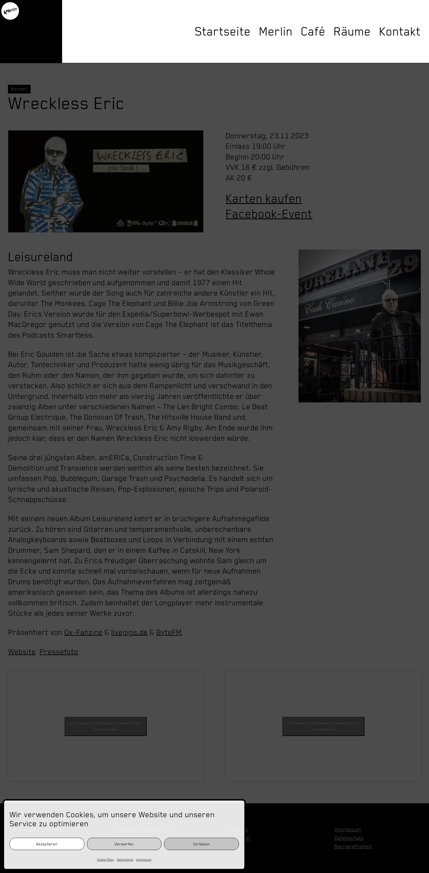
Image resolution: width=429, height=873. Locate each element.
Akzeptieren (46, 844)
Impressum (144, 859)
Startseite (223, 31)
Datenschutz (125, 859)
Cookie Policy (105, 859)
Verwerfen (124, 844)
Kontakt (400, 31)
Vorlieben (201, 844)
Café (313, 31)
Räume (352, 31)
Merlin (276, 31)
